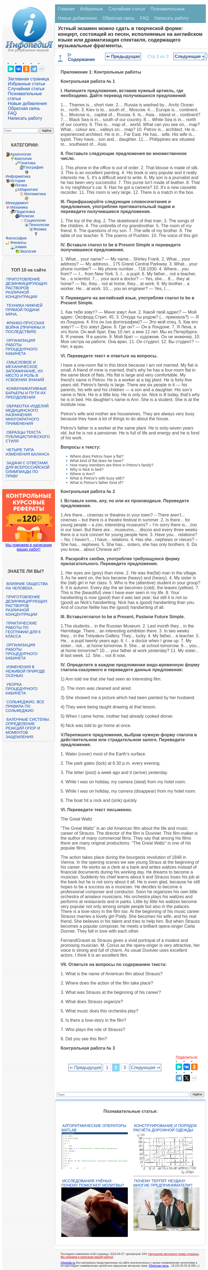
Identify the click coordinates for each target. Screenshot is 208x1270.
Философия (16, 238)
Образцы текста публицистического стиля (28, 436)
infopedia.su (67, 1262)
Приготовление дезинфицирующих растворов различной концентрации (27, 288)
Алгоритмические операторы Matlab (93, 1127)
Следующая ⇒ (190, 56)
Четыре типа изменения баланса (27, 452)
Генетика (28, 163)
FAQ (12, 113)
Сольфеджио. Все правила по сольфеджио (25, 706)
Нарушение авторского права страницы (173, 1254)
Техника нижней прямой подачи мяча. (24, 309)
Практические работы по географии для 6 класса (23, 629)
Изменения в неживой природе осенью (25, 671)
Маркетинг (29, 189)
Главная (66, 9)
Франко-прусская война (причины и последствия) (25, 327)
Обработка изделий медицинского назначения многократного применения (27, 415)
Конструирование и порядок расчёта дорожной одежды (165, 1127)
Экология (28, 251)
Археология (20, 154)
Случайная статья (26, 88)
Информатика (18, 176)
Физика (40, 229)
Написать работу (25, 118)
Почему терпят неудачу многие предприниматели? (162, 1183)
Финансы (18, 242)
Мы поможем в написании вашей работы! (86, 1257)
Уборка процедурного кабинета (21, 688)
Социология (35, 220)
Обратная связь (24, 108)
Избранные (91, 9)
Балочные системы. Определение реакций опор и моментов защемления (28, 728)
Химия (21, 247)
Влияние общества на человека (27, 586)
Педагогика (25, 211)
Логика (21, 185)
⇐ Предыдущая (123, 56)
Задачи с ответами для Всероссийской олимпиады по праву (28, 469)
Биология (23, 158)
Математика (35, 194)
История (17, 181)
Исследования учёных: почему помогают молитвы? (92, 1183)
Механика (19, 207)
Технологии (39, 225)
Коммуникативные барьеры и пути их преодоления (26, 392)
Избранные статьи (26, 83)
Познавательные (168, 9)
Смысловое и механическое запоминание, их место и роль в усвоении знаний (25, 371)
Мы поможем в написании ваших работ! (28, 547)
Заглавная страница (28, 79)
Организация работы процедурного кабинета (21, 347)
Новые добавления (27, 103)
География (34, 167)
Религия (27, 216)
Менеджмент (17, 203)
